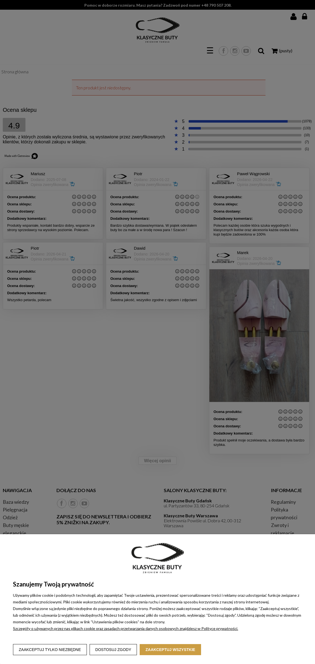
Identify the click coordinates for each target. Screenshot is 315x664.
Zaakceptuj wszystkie (170, 649)
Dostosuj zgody (113, 649)
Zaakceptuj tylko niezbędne (50, 649)
